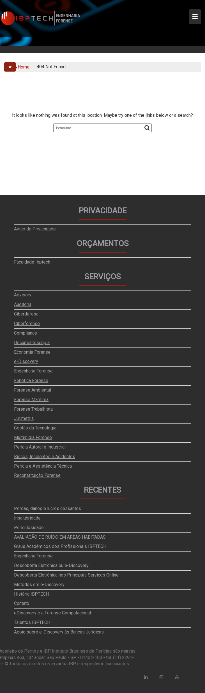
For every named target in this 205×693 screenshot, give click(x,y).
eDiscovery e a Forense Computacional (52, 613)
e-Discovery (26, 361)
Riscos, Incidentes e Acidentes (44, 456)
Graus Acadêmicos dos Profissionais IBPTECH (60, 546)
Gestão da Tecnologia (35, 428)
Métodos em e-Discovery (39, 584)
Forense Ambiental (32, 390)
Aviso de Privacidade (35, 229)
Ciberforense (27, 323)
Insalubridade (27, 518)
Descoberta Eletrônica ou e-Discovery (51, 565)
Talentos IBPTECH (32, 622)
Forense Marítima (31, 399)
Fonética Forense (31, 380)
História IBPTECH (31, 594)
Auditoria (22, 304)
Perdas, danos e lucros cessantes (47, 508)
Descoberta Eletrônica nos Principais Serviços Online (66, 575)
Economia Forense (32, 352)
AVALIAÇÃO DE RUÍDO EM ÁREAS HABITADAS (60, 537)
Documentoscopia (32, 342)
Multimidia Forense (33, 437)
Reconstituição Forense (37, 475)
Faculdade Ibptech (32, 262)
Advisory (22, 295)
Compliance (25, 333)
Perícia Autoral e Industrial (40, 447)
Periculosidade (29, 527)
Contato (21, 603)
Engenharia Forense (33, 371)
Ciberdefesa (26, 314)
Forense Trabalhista (33, 409)
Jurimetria (24, 418)
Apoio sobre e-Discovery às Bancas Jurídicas (59, 632)
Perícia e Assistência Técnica (43, 466)
